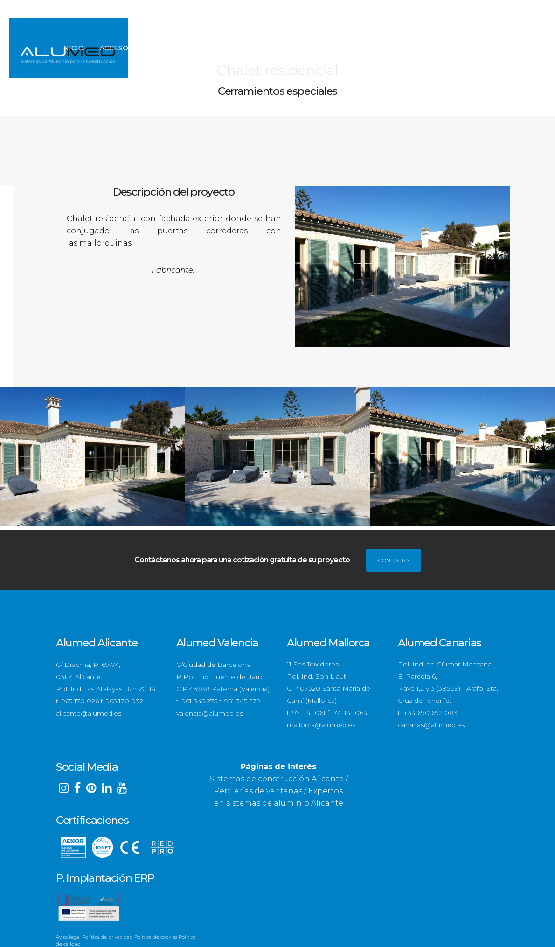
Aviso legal (68, 936)
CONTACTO (393, 559)
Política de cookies (155, 936)
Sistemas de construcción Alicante (276, 778)
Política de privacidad (107, 936)
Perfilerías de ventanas (258, 790)
